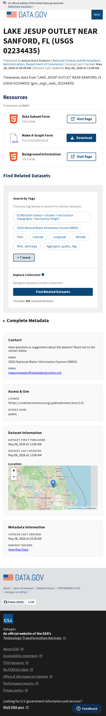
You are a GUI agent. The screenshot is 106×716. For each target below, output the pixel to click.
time (20, 237)
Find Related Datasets (53, 292)
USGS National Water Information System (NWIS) (47, 228)
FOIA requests (16, 662)
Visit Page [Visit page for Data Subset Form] (81, 119)
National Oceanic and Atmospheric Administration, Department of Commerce (52, 62)
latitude (38, 237)
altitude (81, 237)
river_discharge (27, 246)
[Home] (26, 14)
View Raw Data (18, 549)
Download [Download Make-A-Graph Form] (81, 138)
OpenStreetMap (74, 508)
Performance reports (21, 683)
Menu (97, 14)
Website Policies (45, 588)
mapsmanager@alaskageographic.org (34, 373)
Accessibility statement (22, 656)
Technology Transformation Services (34, 638)
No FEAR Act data (18, 669)
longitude (59, 237)
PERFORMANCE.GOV (69, 588)
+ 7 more (24, 257)
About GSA (13, 649)
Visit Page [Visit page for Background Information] (81, 156)
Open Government (23, 588)
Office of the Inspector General (28, 676)
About (6, 588)
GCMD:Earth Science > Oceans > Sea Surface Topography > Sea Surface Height (45, 217)
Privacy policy (15, 690)
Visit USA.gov (16, 707)
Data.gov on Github (16, 592)
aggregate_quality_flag (62, 246)
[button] (53, 484)
